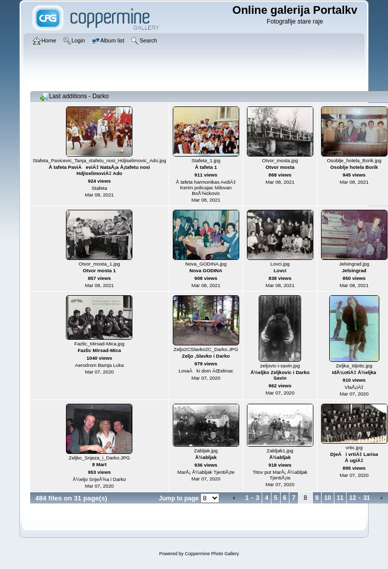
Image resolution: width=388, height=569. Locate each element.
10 (327, 497)
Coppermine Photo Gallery (212, 553)
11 (340, 497)
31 (366, 497)
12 (352, 497)
